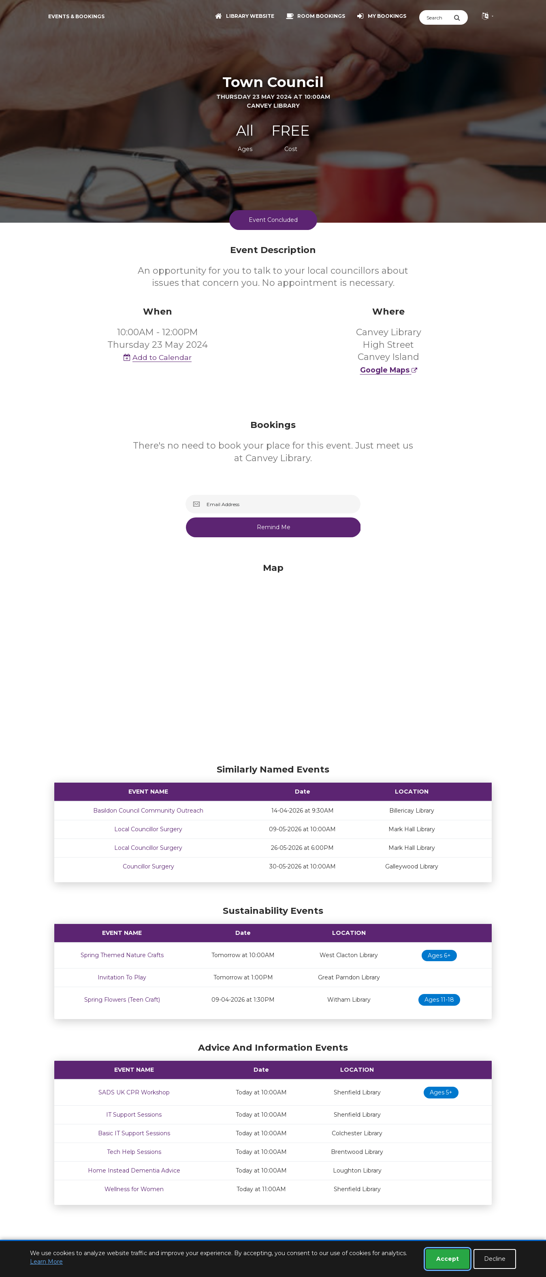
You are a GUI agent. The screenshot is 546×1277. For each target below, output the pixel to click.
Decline (494, 1258)
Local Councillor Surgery (148, 829)
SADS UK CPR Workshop (134, 1092)
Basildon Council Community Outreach (148, 810)
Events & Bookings (76, 16)
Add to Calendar (158, 357)
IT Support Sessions (134, 1114)
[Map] (273, 662)
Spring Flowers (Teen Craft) (122, 999)
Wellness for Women (134, 1189)
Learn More (46, 1261)
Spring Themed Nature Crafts (122, 955)
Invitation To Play (122, 977)
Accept (447, 1258)
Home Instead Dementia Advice (134, 1170)
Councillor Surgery (148, 866)
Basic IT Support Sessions (134, 1133)
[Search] (436, 17)
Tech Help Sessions (134, 1152)
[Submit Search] (461, 17)
